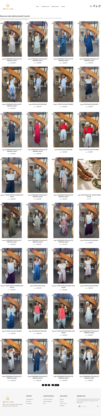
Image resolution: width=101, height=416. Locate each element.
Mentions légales (47, 401)
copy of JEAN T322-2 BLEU (37, 286)
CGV (44, 403)
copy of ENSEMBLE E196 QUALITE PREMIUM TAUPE (12, 59)
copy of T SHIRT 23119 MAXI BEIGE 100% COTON (11, 195)
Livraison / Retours (47, 399)
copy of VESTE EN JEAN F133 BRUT (63, 104)
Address (62, 405)
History (62, 401)
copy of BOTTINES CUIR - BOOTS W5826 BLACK (89, 195)
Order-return (63, 403)
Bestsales (28, 401)
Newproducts (29, 399)
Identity (62, 399)
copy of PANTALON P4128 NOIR (38, 104)
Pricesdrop (29, 403)
